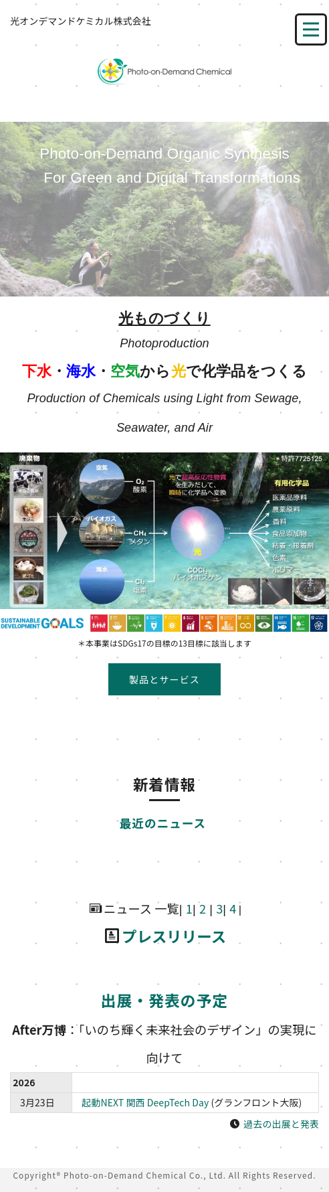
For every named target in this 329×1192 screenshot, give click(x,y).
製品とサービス (164, 679)
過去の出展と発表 (281, 1123)
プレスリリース (174, 935)
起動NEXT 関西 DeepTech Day (145, 1102)
